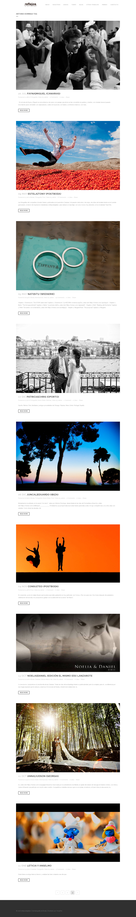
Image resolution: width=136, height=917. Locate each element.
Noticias (48, 400)
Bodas (32, 197)
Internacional (39, 297)
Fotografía (34, 97)
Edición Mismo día (46, 679)
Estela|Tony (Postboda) (44, 193)
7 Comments (64, 779)
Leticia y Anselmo (39, 865)
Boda (32, 297)
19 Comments (59, 297)
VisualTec (59, 911)
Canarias (37, 679)
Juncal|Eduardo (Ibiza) (42, 494)
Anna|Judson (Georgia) (43, 776)
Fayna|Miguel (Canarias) (43, 93)
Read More (24, 110)
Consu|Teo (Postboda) (43, 586)
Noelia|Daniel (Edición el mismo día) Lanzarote (59, 675)
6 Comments (62, 197)
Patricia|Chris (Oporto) (43, 396)
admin (46, 97)
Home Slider (42, 400)
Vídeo (40, 97)
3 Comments (54, 97)
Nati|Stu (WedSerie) (41, 294)
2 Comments (71, 498)
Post (43, 197)
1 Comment (67, 400)
